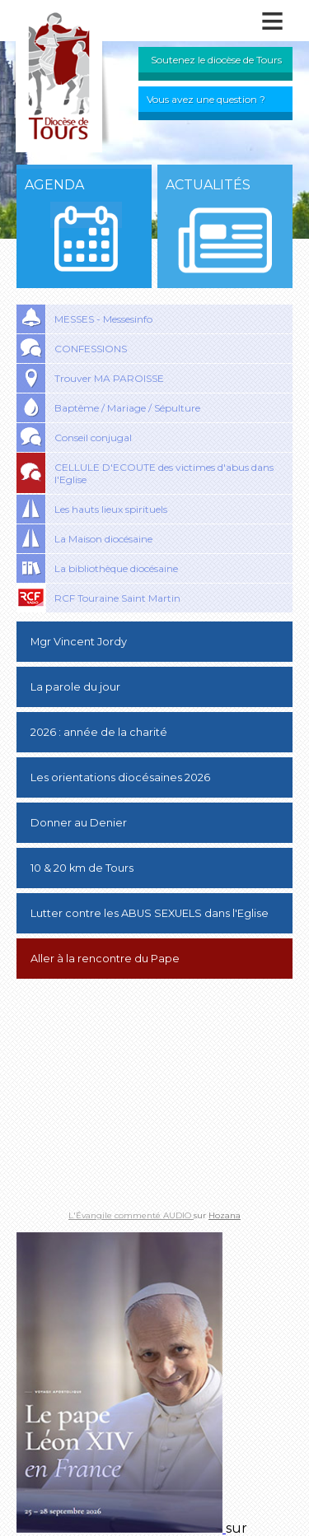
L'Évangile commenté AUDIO (131, 1215)
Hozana (224, 1215)
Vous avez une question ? (206, 99)
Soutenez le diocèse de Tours (216, 60)
